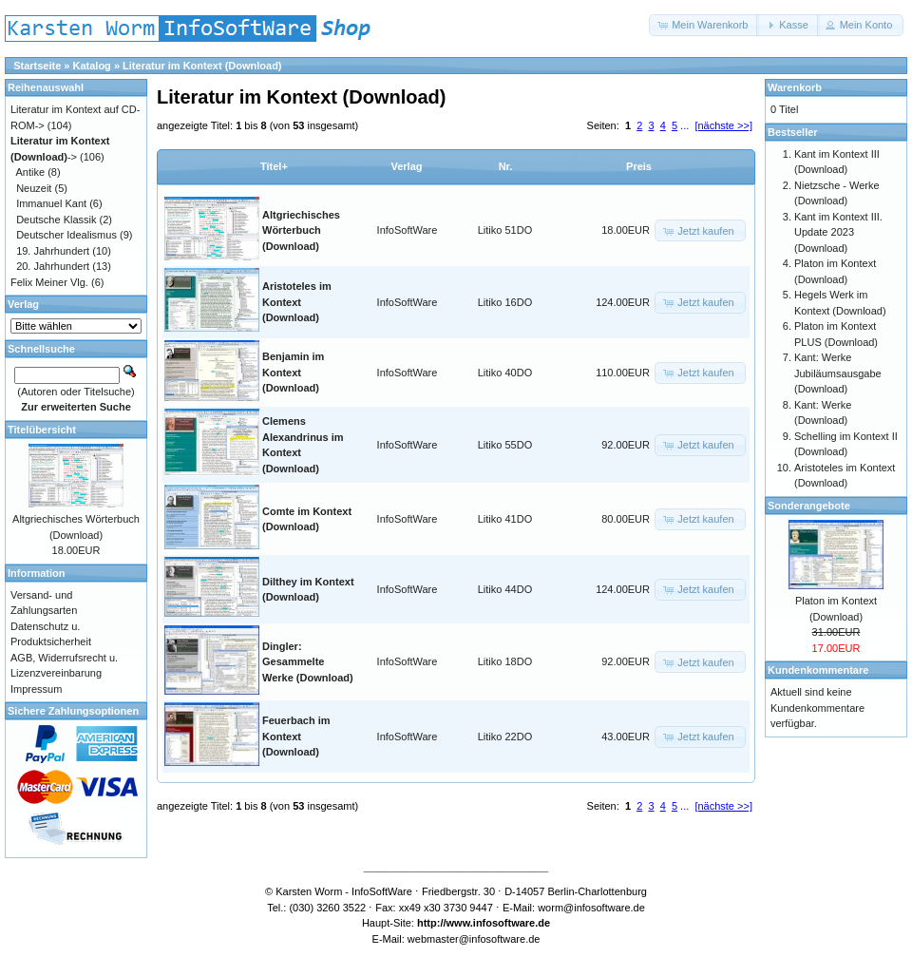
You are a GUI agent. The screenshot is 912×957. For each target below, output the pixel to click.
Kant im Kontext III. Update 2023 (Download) (838, 232)
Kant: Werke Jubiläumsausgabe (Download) (838, 373)
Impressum (36, 689)
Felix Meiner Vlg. (49, 282)
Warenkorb (795, 87)
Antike (31, 172)
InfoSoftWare (407, 230)
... (684, 125)
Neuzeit (33, 188)
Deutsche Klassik (56, 219)
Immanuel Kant (51, 203)
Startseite (37, 65)
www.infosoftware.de (498, 922)
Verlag (406, 166)
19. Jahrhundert (52, 251)
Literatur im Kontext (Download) (202, 65)
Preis (639, 166)
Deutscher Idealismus (66, 234)
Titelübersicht (42, 429)
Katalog (92, 65)
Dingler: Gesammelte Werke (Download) (307, 662)
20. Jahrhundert (52, 266)
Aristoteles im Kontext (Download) (297, 301)
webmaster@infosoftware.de (474, 939)
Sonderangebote (809, 505)
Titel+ (274, 166)
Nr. (506, 166)
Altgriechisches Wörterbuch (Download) (301, 230)
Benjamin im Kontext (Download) (293, 372)
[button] (704, 25)
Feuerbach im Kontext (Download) (296, 736)
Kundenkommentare (818, 670)
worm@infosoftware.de (591, 907)
